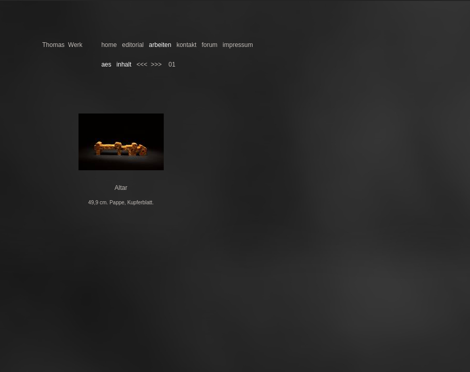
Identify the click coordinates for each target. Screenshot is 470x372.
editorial (133, 44)
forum (209, 44)
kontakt (187, 44)
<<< (141, 64)
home (109, 44)
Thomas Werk (62, 44)
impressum (238, 44)
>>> (156, 64)
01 (171, 64)
